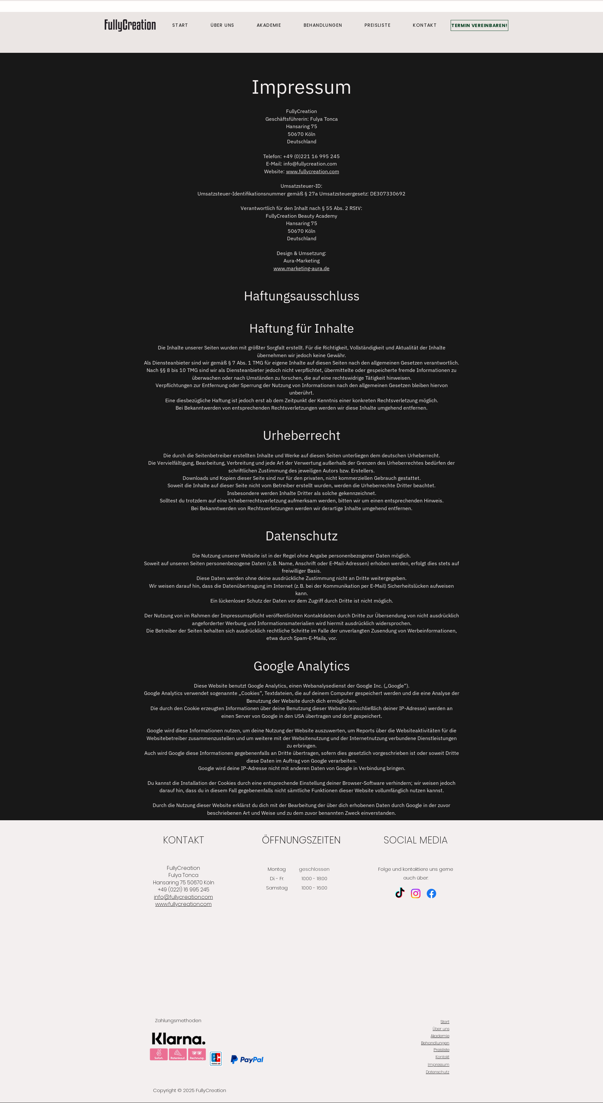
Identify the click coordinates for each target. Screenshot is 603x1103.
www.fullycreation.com (312, 171)
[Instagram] (415, 893)
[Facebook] (431, 893)
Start (445, 1021)
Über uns (441, 1029)
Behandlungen (435, 1043)
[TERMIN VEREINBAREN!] (479, 25)
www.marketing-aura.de (301, 268)
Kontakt (442, 1057)
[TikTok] (400, 893)
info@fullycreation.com (310, 163)
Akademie (440, 1036)
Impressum (438, 1064)
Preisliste (441, 1049)
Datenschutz (437, 1072)
